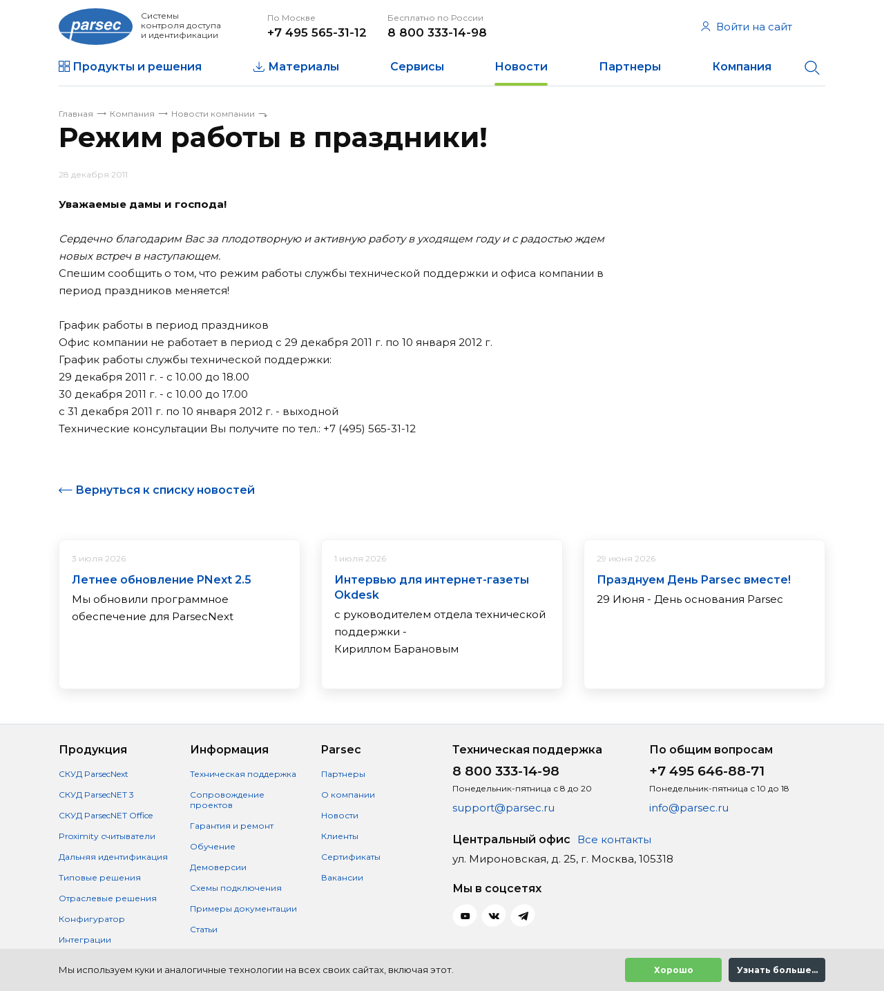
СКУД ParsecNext (93, 774)
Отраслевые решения (108, 898)
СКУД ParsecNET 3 (96, 794)
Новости (521, 66)
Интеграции (85, 939)
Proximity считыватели (107, 836)
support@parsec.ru (503, 807)
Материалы (303, 66)
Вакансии (342, 877)
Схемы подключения (236, 888)
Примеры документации (243, 908)
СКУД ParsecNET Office (106, 815)
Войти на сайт (746, 26)
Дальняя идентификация (113, 857)
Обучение (213, 846)
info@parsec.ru (689, 807)
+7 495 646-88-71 (707, 771)
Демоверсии (218, 867)
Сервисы (417, 66)
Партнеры (630, 66)
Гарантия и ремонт (231, 825)
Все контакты (614, 839)
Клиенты (339, 836)
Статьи (204, 929)
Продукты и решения (137, 66)
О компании (348, 794)
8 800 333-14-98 (437, 32)
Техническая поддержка (243, 774)
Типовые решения (100, 877)
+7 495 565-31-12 (317, 32)
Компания (741, 66)
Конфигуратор (92, 919)
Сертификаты (351, 857)
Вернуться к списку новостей (165, 490)
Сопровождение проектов (227, 799)
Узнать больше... (777, 970)
